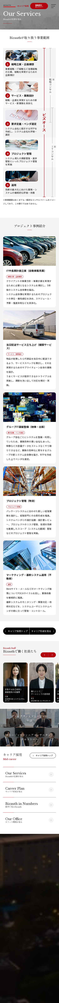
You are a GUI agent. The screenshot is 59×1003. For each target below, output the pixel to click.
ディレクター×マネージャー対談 (29, 718)
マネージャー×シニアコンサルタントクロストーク (29, 737)
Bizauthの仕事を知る (15, 774)
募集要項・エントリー (39, 6)
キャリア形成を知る (42, 631)
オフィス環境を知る (13, 820)
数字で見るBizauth (21, 805)
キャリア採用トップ (16, 631)
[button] (44, 654)
